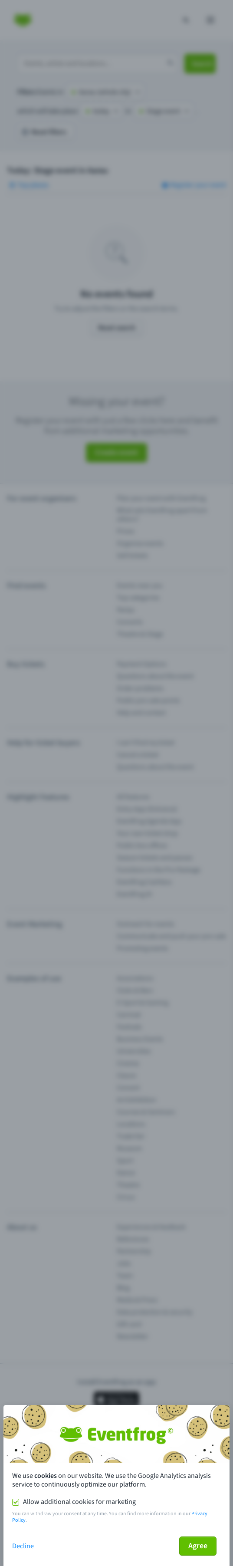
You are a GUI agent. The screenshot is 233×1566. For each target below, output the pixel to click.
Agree (197, 1545)
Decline (23, 1546)
